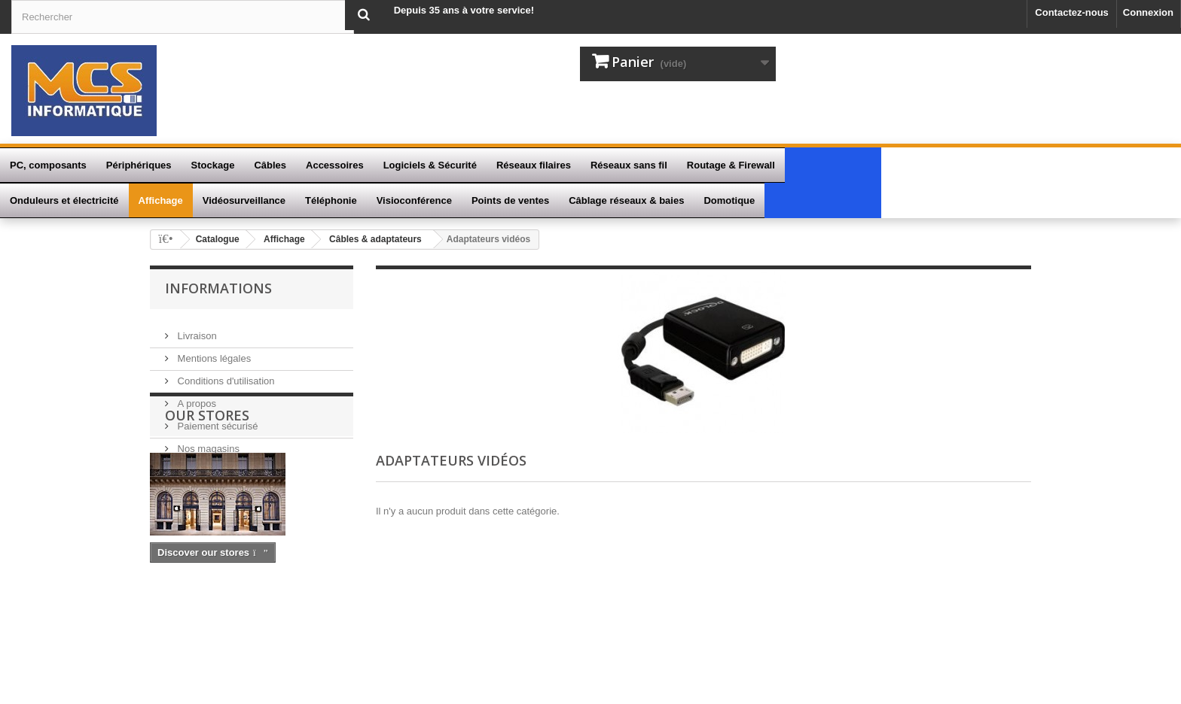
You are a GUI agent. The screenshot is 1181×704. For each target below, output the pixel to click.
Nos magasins (207, 441)
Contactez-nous (1072, 12)
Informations (218, 288)
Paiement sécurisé (216, 418)
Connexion (1148, 12)
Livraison (196, 328)
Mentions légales (213, 351)
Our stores (207, 498)
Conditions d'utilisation (225, 373)
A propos (195, 396)
